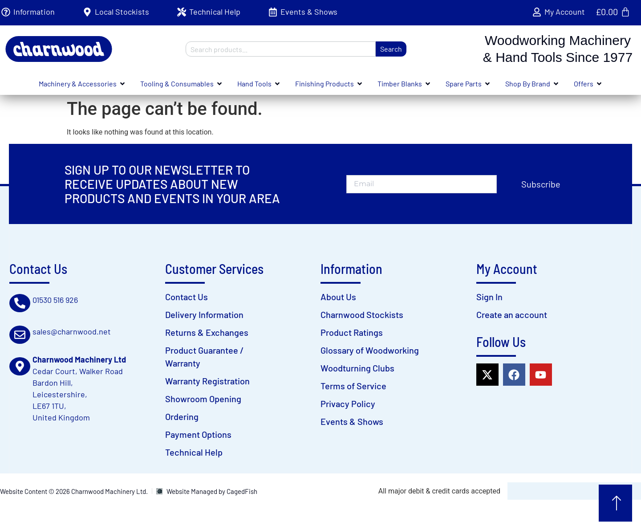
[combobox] (281, 49)
